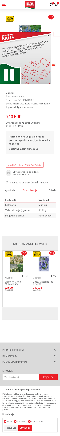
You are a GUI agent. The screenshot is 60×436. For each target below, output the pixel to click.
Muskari (10, 93)
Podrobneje (8, 414)
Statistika (21, 421)
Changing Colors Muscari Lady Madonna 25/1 (13, 284)
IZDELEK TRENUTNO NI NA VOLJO (24, 165)
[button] (21, 182)
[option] (30, 190)
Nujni (9, 421)
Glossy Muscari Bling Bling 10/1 (43, 283)
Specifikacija (30, 190)
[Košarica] (56, 5)
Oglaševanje (37, 421)
